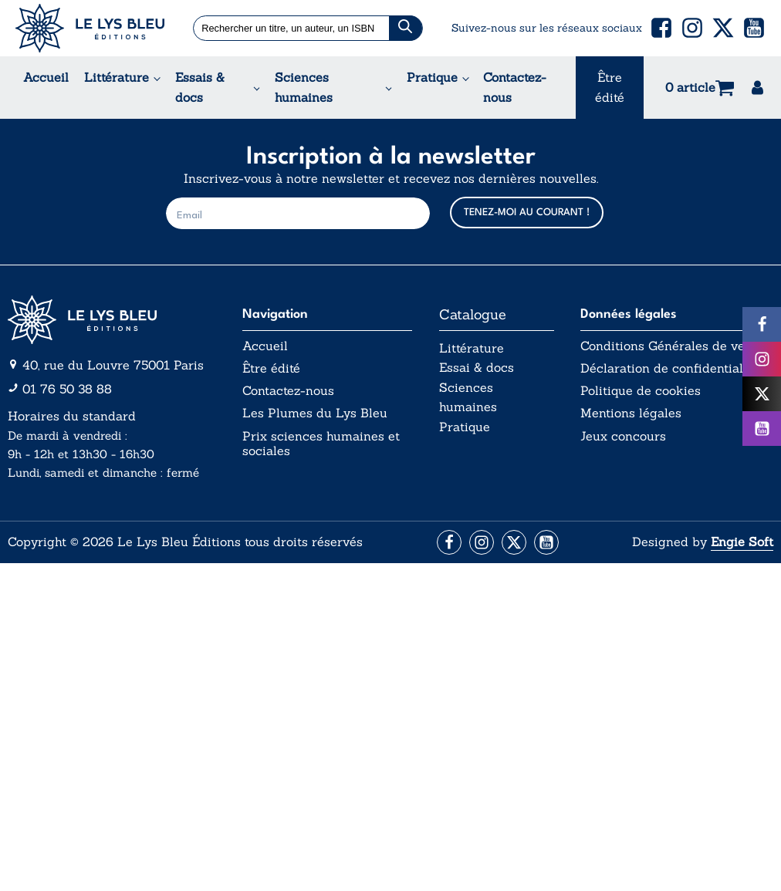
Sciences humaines (304, 87)
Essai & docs (476, 367)
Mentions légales (630, 413)
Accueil (46, 77)
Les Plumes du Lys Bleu (314, 413)
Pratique (432, 77)
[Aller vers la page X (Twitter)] (514, 542)
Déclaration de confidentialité (669, 368)
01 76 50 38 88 (67, 389)
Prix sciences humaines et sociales (321, 443)
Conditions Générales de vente (671, 346)
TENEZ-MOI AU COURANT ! (527, 213)
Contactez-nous (514, 87)
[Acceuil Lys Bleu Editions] (89, 28)
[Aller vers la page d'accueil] (112, 320)
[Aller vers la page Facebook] (449, 542)
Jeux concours (623, 436)
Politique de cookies (640, 390)
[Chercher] (405, 28)
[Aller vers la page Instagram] (481, 542)
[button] (661, 27)
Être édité (609, 87)
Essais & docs (200, 87)
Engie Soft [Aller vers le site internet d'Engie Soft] (742, 541)
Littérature (116, 77)
